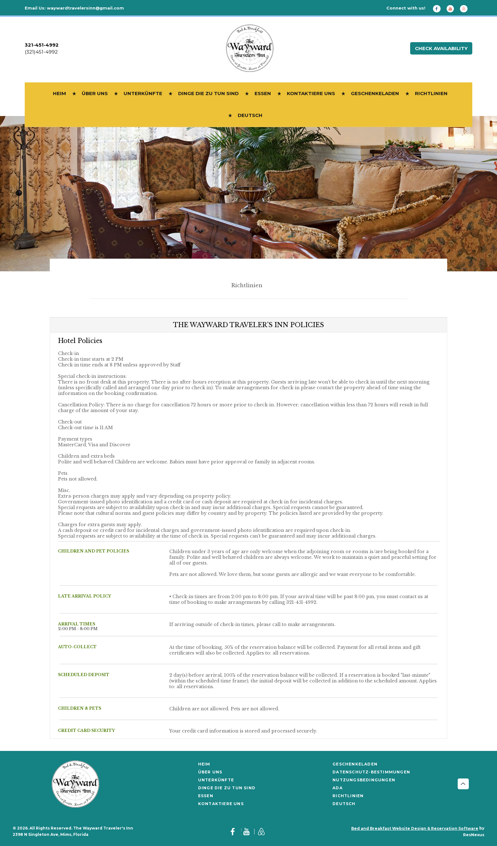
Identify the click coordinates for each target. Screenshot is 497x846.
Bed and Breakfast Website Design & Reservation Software (414, 828)
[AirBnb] (466, 8)
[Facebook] (439, 8)
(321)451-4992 (41, 52)
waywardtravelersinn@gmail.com (85, 7)
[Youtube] (453, 8)
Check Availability (441, 48)
